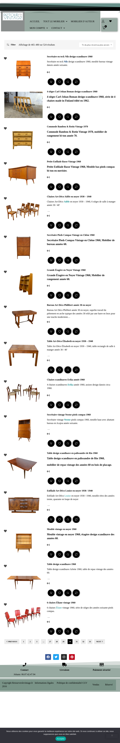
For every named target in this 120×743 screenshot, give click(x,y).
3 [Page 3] (36, 642)
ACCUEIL (35, 21)
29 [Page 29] (63, 642)
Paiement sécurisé (101, 670)
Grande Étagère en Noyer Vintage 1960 (66, 270)
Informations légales (44, 683)
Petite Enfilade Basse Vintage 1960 (64, 161)
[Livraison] (64, 664)
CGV (84, 683)
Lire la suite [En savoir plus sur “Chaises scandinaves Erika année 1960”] (51, 404)
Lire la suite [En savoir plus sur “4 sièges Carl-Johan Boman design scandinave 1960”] (51, 116)
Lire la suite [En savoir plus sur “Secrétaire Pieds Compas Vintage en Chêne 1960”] (51, 260)
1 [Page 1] (23, 642)
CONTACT (58, 28)
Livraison (64, 670)
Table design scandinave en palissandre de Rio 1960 (72, 453)
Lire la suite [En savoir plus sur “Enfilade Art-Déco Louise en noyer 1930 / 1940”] (51, 519)
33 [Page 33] (90, 642)
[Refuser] (112, 736)
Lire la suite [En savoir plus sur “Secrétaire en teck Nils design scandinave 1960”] (51, 81)
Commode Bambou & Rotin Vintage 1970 (67, 126)
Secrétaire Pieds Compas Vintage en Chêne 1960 (70, 235)
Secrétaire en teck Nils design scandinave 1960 (69, 56)
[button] (55, 21)
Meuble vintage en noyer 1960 (61, 529)
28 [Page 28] (57, 642)
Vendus (95, 684)
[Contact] (24, 664)
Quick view (67, 81)
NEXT (99, 641)
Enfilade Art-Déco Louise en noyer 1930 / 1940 (70, 490)
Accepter (61, 739)
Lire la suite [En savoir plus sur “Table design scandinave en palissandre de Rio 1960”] (51, 481)
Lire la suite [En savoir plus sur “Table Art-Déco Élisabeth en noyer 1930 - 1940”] (51, 369)
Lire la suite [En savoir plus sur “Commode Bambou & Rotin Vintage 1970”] (51, 151)
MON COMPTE (39, 28)
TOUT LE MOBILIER (55, 21)
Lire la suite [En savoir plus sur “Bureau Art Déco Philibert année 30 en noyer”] (51, 331)
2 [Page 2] (30, 642)
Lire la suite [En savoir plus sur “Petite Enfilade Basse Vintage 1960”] (51, 186)
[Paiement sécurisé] (101, 664)
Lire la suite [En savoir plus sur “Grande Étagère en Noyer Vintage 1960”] (51, 295)
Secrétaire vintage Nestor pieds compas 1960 (69, 414)
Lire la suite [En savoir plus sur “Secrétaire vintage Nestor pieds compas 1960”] (51, 443)
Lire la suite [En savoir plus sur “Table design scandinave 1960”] (51, 592)
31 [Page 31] (77, 642)
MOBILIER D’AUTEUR (82, 21)
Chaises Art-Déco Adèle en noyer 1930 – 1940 (69, 196)
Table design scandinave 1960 (61, 564)
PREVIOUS (11, 641)
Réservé (109, 684)
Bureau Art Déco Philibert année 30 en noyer (69, 305)
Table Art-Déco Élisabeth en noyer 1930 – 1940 (70, 341)
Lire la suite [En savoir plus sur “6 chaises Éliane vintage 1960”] (51, 631)
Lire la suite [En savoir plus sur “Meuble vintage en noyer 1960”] (51, 554)
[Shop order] (96, 44)
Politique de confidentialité (69, 683)
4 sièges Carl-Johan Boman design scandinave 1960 (72, 91)
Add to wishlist (59, 81)
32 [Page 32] (83, 642)
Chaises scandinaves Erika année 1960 (66, 379)
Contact (24, 670)
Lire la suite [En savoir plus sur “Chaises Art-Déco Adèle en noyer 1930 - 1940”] (51, 225)
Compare (76, 81)
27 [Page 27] (50, 642)
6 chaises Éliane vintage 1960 (61, 602)
